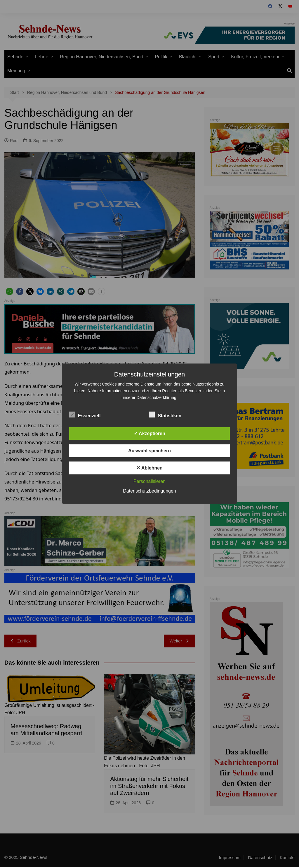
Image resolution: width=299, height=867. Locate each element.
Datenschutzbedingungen (149, 490)
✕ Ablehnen (149, 467)
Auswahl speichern (149, 450)
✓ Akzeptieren (149, 433)
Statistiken (165, 414)
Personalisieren (149, 481)
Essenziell (84, 414)
